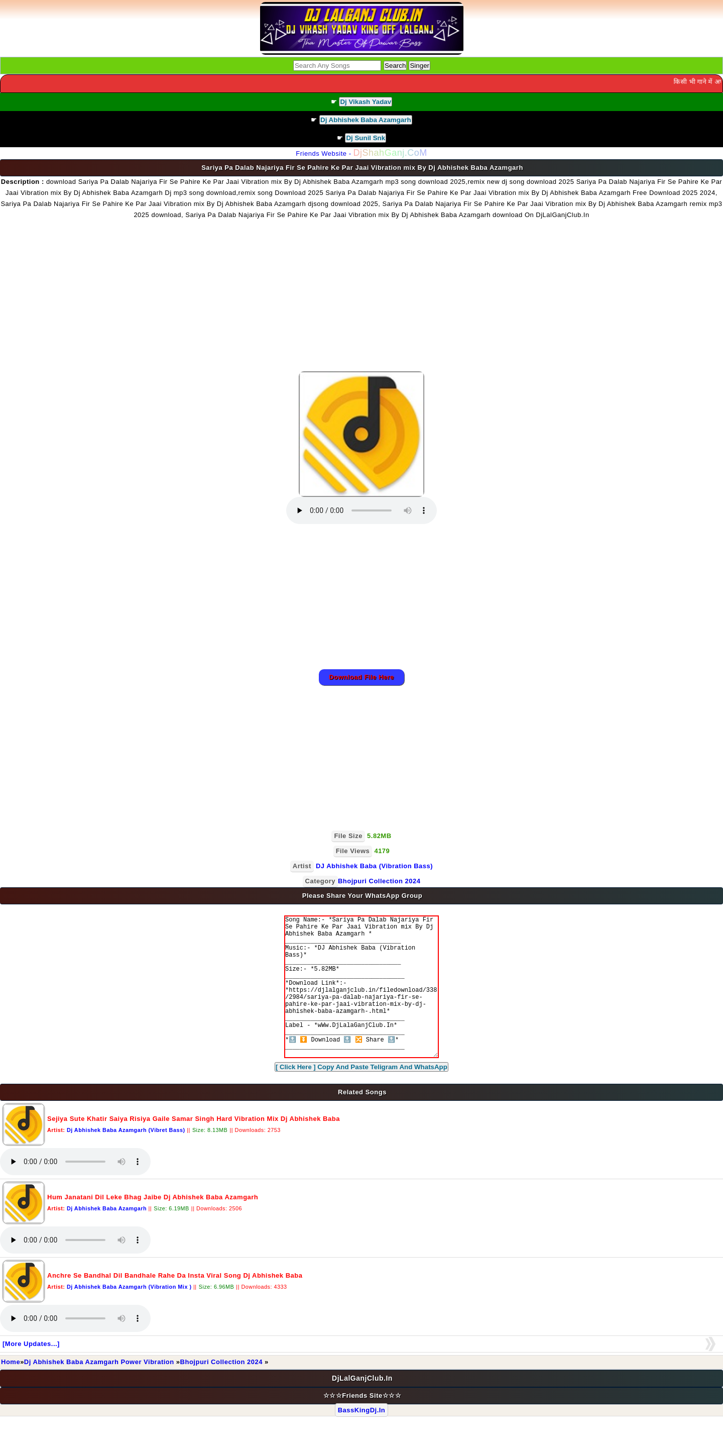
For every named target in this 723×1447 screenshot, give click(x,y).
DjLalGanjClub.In (362, 1408)
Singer (419, 65)
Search (395, 65)
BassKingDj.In (362, 1440)
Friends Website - (361, 153)
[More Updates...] (31, 1374)
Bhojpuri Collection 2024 (222, 1392)
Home (10, 1392)
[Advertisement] (361, 296)
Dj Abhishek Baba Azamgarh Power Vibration (100, 1392)
